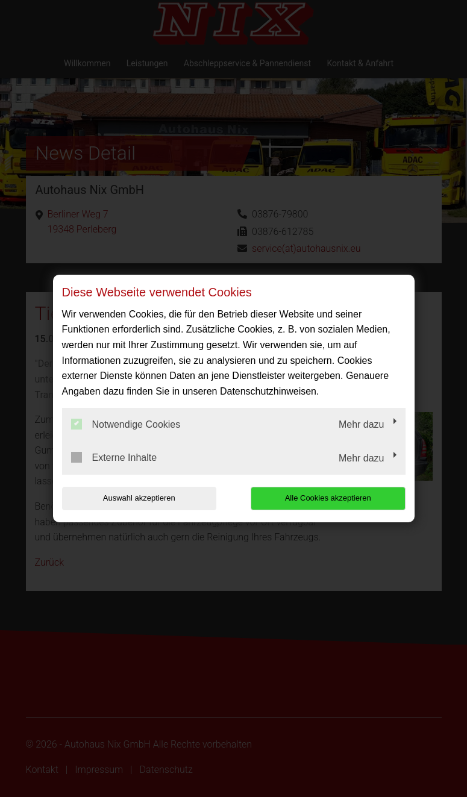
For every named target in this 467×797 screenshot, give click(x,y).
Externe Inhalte (114, 457)
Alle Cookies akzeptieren (328, 497)
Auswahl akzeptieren (139, 497)
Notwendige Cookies (126, 424)
